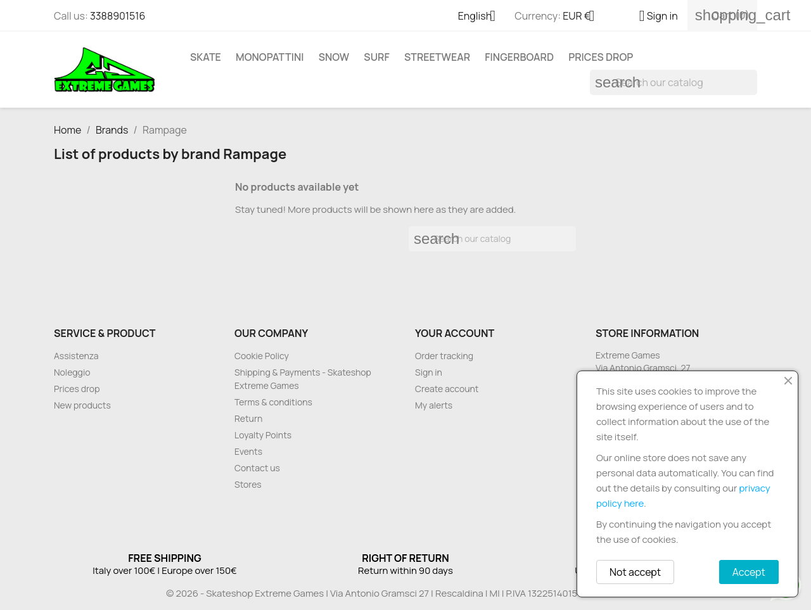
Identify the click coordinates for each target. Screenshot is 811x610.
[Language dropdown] (482, 17)
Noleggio (72, 372)
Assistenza (76, 356)
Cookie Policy (261, 356)
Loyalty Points (262, 435)
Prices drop (600, 57)
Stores (248, 484)
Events (248, 451)
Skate (205, 57)
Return (248, 418)
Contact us (257, 468)
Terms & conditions (273, 402)
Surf (376, 57)
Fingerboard (519, 57)
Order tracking (444, 356)
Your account (454, 333)
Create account (446, 389)
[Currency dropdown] (583, 17)
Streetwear (437, 57)
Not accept (635, 572)
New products (82, 405)
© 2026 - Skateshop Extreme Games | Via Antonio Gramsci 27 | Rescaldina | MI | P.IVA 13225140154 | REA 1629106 (405, 593)
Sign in (428, 372)
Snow (334, 57)
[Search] (673, 82)
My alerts (433, 405)
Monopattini (269, 57)
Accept (748, 572)
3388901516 (118, 16)
